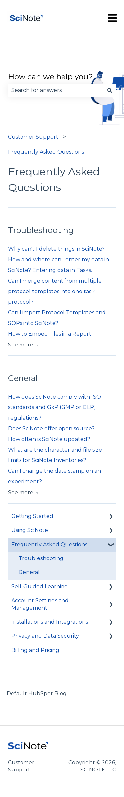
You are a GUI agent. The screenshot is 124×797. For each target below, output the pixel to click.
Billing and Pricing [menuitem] (35, 650)
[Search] (109, 90)
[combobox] (55, 90)
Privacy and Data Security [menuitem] (45, 636)
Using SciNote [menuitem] (29, 530)
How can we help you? (50, 76)
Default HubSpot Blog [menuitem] (37, 693)
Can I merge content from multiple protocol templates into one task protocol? (55, 291)
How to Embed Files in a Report (49, 334)
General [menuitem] (29, 572)
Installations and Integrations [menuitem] (49, 622)
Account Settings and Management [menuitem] (40, 604)
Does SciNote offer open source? (51, 428)
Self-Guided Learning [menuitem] (39, 586)
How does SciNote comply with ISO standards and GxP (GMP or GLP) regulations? (54, 407)
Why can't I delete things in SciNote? (56, 249)
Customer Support (33, 137)
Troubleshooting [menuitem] (41, 558)
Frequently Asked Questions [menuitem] (49, 544)
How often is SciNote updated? (49, 439)
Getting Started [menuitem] (32, 516)
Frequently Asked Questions (46, 152)
